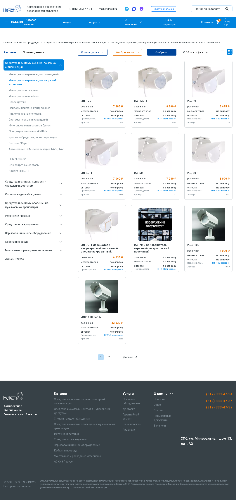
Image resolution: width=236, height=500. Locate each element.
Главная (8, 42)
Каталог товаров (30, 22)
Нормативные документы (162, 418)
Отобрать (161, 52)
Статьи (158, 410)
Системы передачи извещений (28, 119)
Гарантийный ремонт (131, 416)
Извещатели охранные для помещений (34, 74)
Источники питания (17, 215)
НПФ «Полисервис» (113, 119)
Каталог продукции (28, 42)
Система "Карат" (19, 143)
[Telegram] (127, 9)
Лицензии (129, 429)
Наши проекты (132, 424)
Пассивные (213, 42)
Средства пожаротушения (22, 224)
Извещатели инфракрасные (186, 42)
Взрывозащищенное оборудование (28, 233)
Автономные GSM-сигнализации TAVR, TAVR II (37, 151)
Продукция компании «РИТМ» (28, 131)
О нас (157, 404)
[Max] (134, 9)
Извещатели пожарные (23, 90)
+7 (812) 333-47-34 (80, 9)
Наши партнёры (170, 22)
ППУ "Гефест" (17, 159)
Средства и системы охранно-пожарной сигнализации (75, 42)
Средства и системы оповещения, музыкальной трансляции (27, 205)
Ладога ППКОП (19, 171)
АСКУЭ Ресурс (14, 259)
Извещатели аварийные (24, 96)
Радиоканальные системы (25, 113)
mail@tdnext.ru (108, 9)
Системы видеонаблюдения (23, 194)
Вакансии (160, 425)
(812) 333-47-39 (219, 407)
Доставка (129, 409)
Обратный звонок (164, 9)
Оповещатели (17, 102)
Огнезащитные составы (24, 165)
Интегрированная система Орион (30, 125)
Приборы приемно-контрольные (29, 108)
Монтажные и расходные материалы (28, 250)
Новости (159, 399)
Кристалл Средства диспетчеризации (33, 137)
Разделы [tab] (10, 52)
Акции (67, 22)
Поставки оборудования (132, 401)
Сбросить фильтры (195, 52)
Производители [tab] (33, 52)
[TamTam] (141, 9)
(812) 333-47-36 (219, 401)
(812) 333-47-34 (219, 394)
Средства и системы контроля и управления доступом (25, 184)
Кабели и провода (16, 241)
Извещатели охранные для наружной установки (138, 42)
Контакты (207, 22)
